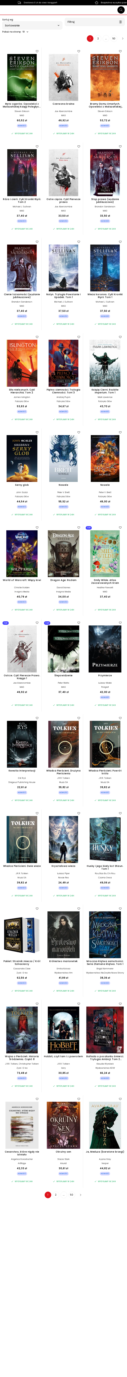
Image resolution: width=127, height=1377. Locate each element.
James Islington (22, 397)
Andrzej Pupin (64, 397)
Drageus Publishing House (22, 782)
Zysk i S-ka (22, 972)
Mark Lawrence (105, 397)
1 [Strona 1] (90, 38)
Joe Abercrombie (63, 111)
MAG (22, 115)
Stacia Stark (63, 1159)
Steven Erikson (22, 111)
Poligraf (105, 687)
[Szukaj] (121, 10)
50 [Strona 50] (113, 38)
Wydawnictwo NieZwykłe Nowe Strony (105, 972)
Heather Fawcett (105, 587)
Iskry (63, 1068)
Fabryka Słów (22, 401)
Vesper (105, 1163)
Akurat (63, 1163)
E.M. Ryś (22, 778)
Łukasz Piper (63, 873)
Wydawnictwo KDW (105, 1068)
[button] (32, 25)
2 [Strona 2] (98, 38)
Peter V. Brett (63, 492)
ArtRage (22, 1163)
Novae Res (63, 877)
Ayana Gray (105, 1159)
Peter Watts (63, 682)
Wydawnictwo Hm (63, 972)
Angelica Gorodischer (22, 1159)
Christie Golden (22, 587)
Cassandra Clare (22, 968)
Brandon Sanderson (105, 206)
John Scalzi (22, 492)
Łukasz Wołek (105, 682)
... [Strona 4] (106, 38)
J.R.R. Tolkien (63, 778)
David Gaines (63, 587)
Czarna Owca (105, 877)
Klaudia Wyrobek (105, 1063)
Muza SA (63, 782)
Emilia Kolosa (63, 968)
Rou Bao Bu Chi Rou (105, 873)
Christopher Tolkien (29, 1063)
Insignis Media (22, 591)
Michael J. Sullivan (22, 206)
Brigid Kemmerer (105, 968)
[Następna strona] (122, 38)
